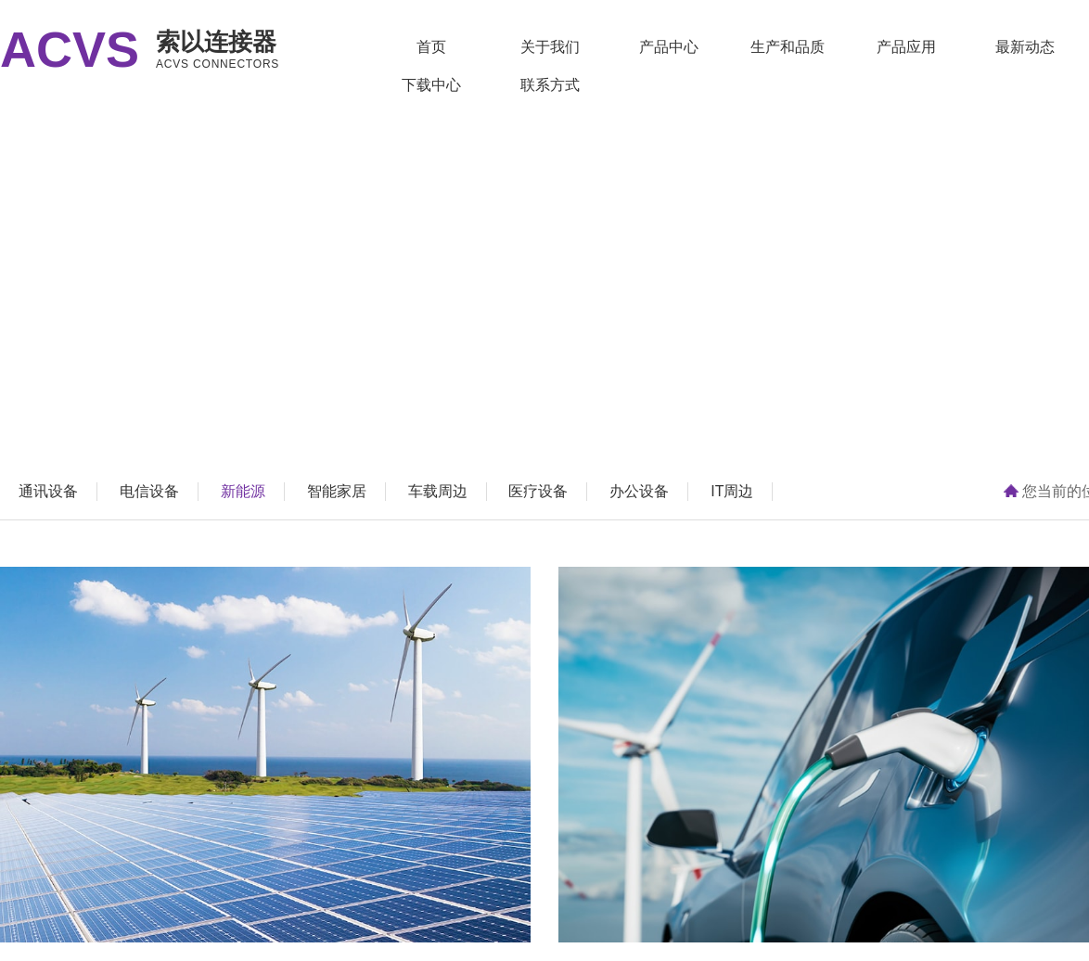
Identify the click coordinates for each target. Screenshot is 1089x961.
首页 (431, 47)
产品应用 (906, 47)
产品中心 (668, 47)
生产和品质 (787, 47)
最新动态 (1025, 47)
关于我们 (550, 47)
